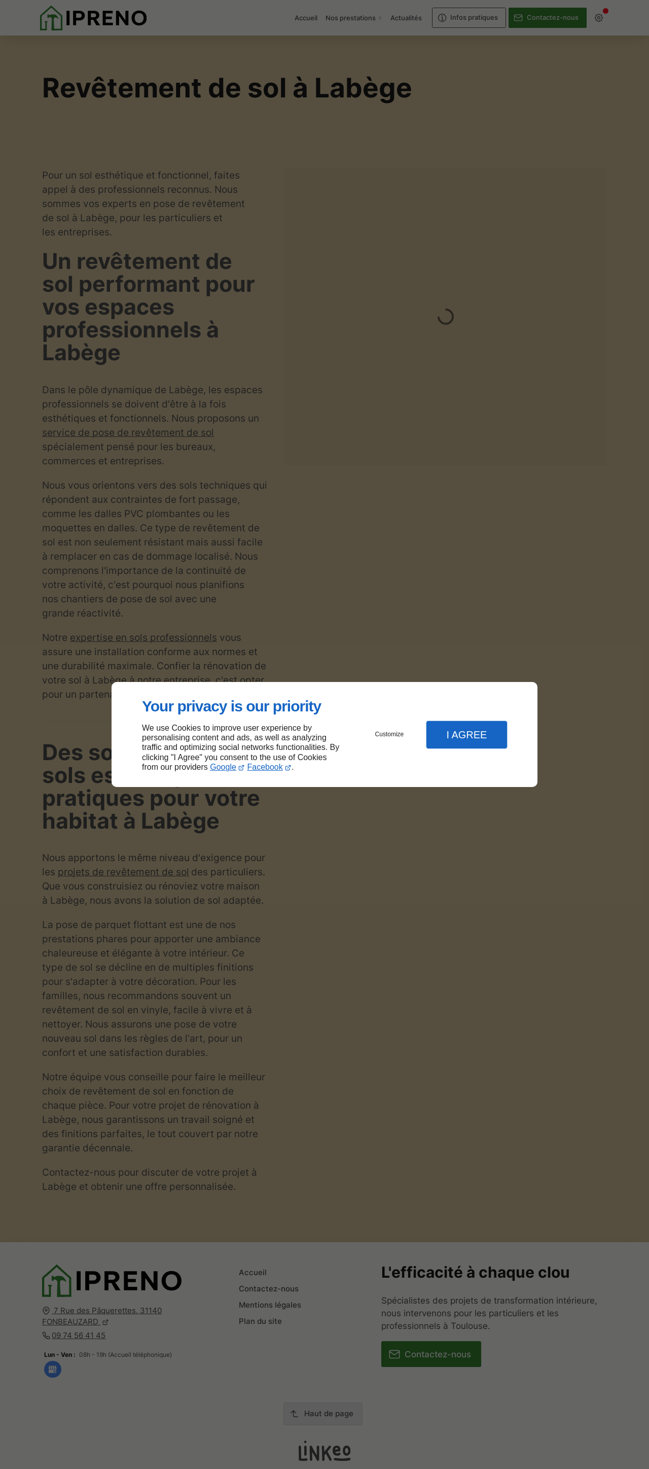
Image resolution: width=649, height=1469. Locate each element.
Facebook (265, 767)
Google (223, 767)
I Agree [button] (466, 734)
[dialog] (324, 734)
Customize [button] (389, 734)
